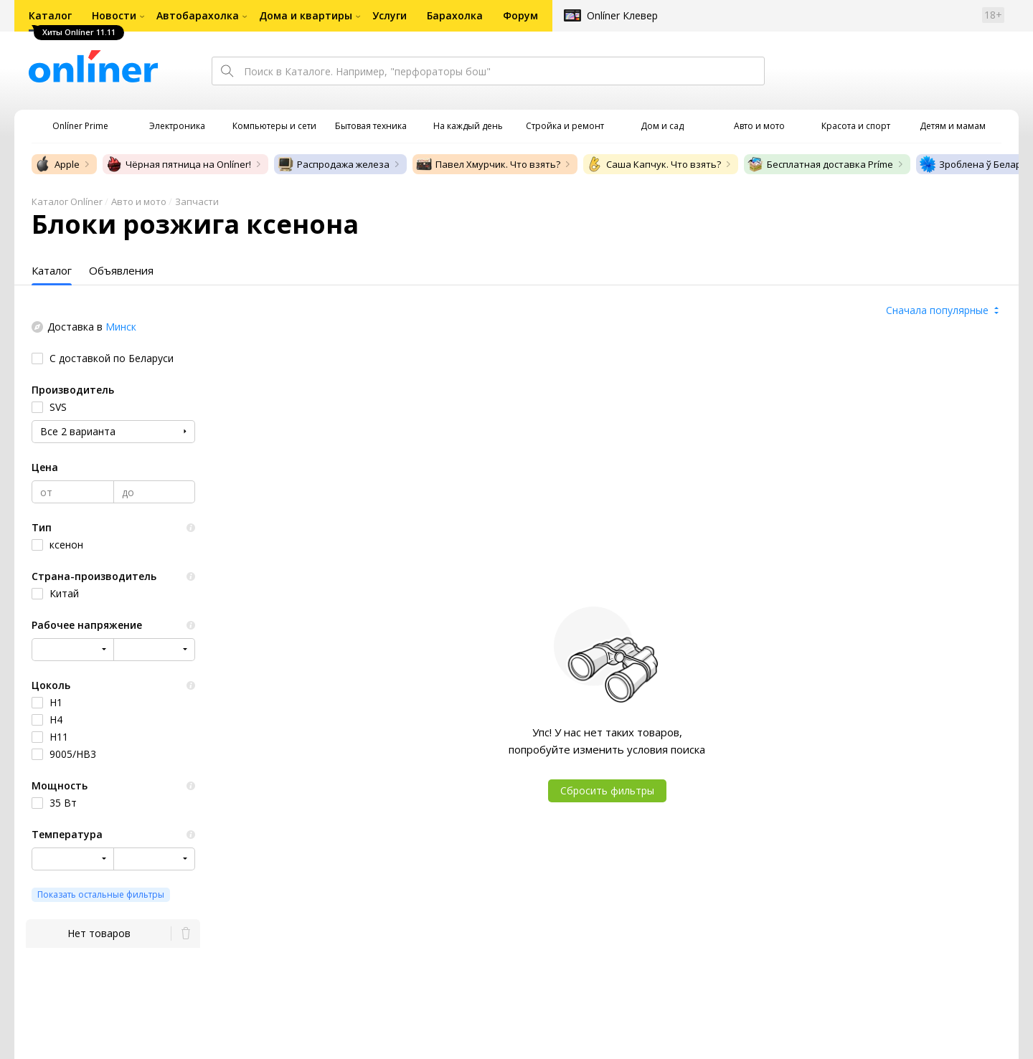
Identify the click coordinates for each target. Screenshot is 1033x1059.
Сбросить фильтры (607, 790)
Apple (57, 164)
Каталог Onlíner (67, 201)
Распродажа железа (333, 164)
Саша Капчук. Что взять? (653, 164)
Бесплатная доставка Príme (820, 164)
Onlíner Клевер (622, 15)
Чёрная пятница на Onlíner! (178, 164)
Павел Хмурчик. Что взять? (487, 164)
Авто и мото (138, 201)
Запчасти (197, 201)
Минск (120, 326)
